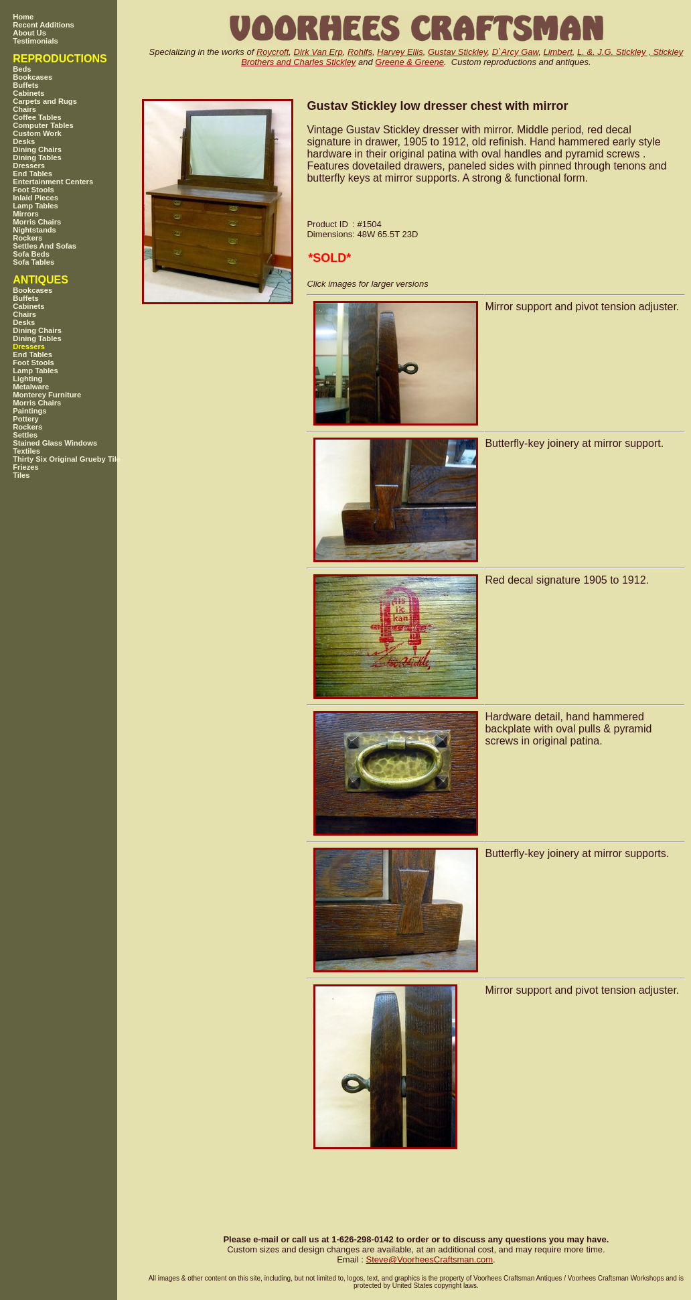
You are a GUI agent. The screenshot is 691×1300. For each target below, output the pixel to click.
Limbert (557, 52)
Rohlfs (360, 52)
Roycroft (272, 52)
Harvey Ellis (400, 52)
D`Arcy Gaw (515, 52)
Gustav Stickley (457, 52)
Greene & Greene (409, 62)
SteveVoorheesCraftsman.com (429, 1259)
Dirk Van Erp (318, 52)
